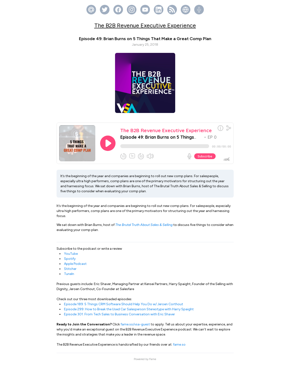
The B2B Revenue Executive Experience (145, 25)
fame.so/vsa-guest (135, 326)
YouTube (71, 256)
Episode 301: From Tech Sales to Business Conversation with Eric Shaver (119, 316)
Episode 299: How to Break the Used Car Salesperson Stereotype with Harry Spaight (129, 311)
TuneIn (69, 276)
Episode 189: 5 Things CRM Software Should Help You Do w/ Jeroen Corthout (123, 306)
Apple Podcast (75, 266)
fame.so (179, 346)
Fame (152, 361)
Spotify (70, 261)
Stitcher (70, 271)
